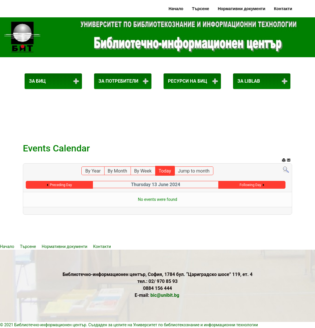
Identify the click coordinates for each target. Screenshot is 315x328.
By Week (143, 171)
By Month (117, 171)
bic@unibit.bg (165, 295)
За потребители (118, 81)
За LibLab (248, 81)
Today (165, 171)
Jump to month (194, 171)
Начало (176, 8)
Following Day (250, 185)
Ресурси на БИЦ (187, 81)
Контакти (283, 8)
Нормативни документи (241, 8)
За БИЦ (37, 81)
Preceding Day (61, 185)
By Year (92, 171)
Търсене (200, 8)
